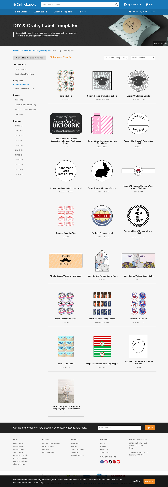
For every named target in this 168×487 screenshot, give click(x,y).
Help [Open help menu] (82, 12)
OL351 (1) (19, 155)
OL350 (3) (19, 126)
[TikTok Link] (110, 462)
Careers (103, 446)
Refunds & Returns (78, 455)
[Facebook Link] (102, 462)
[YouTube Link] (118, 462)
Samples (74, 452)
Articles (74, 446)
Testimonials (104, 452)
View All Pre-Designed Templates (29, 58)
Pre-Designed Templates (41, 51)
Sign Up (150, 428)
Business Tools (47, 449)
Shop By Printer (19, 464)
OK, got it (149, 481)
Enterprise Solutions (20, 461)
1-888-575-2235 (147, 12)
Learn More (136, 481)
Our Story (103, 443)
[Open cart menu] (149, 4)
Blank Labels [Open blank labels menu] (22, 12)
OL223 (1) (19, 145)
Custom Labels (18, 446)
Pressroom (104, 449)
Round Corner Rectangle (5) (25, 105)
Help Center (75, 443)
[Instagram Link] (106, 462)
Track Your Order (77, 449)
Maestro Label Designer (51, 443)
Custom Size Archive (20, 455)
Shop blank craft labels (49, 36)
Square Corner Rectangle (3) (25, 110)
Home (15, 51)
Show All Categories (21, 85)
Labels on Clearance (20, 458)
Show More (19, 174)
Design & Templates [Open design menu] (64, 12)
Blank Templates (21, 69)
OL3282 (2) (19, 136)
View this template (160, 43)
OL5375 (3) (19, 131)
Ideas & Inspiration (49, 452)
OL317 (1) (19, 150)
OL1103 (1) (19, 169)
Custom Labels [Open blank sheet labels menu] (42, 12)
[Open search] (117, 4)
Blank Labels (18, 443)
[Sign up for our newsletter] (119, 428)
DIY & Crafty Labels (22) (24, 88)
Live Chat (134, 12)
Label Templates (25, 51)
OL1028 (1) (19, 160)
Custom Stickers (19, 449)
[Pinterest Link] (114, 462)
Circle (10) (19, 100)
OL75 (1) (18, 140)
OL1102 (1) (19, 165)
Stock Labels (18, 452)
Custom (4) (19, 114)
